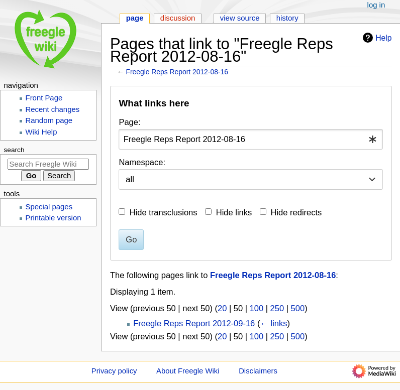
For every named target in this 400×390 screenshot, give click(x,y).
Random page (49, 120)
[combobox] (251, 139)
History (287, 18)
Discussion (177, 18)
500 (298, 308)
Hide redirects (296, 212)
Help (375, 38)
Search (14, 150)
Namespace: (142, 162)
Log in (376, 5)
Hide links (234, 212)
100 (257, 308)
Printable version (53, 218)
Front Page (44, 98)
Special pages (49, 207)
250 (277, 308)
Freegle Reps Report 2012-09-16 (194, 323)
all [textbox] (130, 179)
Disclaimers (258, 371)
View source (240, 18)
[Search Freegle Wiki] (48, 164)
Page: (129, 121)
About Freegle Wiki (187, 371)
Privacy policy (114, 371)
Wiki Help (41, 132)
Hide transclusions (163, 212)
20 (222, 308)
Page (135, 18)
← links (273, 323)
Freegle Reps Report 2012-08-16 (177, 72)
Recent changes (53, 109)
